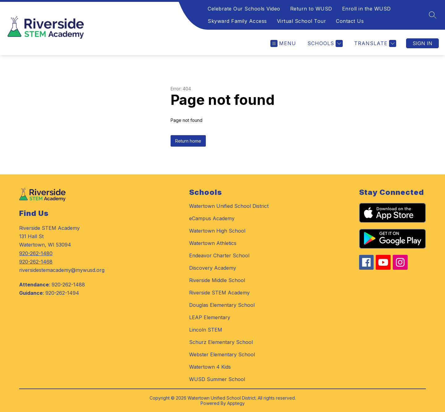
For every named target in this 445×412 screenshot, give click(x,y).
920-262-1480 (36, 253)
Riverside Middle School (217, 280)
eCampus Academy (212, 218)
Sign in (422, 43)
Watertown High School (217, 231)
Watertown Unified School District (229, 206)
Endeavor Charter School (219, 255)
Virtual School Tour (301, 21)
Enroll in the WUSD (366, 9)
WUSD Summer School (217, 379)
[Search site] (432, 15)
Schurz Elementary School (221, 342)
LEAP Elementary (209, 317)
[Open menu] (283, 43)
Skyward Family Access (237, 21)
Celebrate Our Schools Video (244, 9)
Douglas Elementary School (222, 305)
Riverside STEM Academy (219, 293)
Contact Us (350, 21)
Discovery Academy (212, 268)
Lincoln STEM (205, 330)
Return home (188, 141)
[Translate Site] (374, 43)
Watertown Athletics (212, 243)
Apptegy (236, 403)
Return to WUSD (311, 9)
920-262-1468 (36, 262)
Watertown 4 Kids (210, 367)
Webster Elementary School (222, 354)
